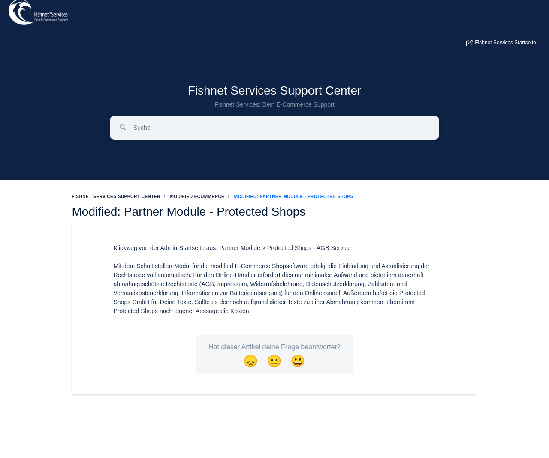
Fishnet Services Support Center (275, 90)
